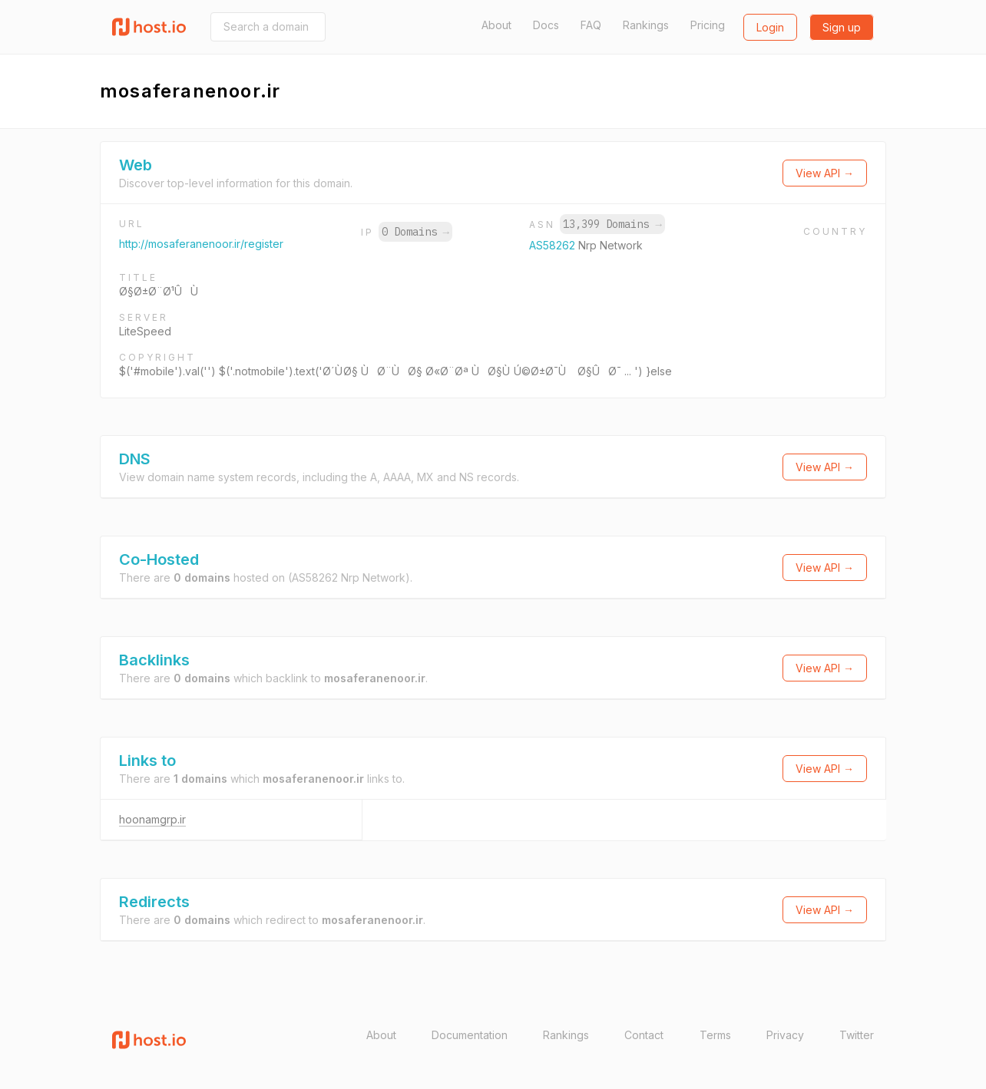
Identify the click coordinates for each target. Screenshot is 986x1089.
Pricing (707, 24)
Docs (546, 24)
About (496, 24)
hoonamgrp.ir (152, 819)
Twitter (856, 1034)
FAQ (591, 24)
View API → (825, 173)
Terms (715, 1034)
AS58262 (553, 245)
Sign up (841, 27)
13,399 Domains (612, 224)
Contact (643, 1034)
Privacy (785, 1034)
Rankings (646, 24)
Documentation (470, 1034)
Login (770, 27)
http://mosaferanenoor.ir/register (201, 243)
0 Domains (415, 232)
